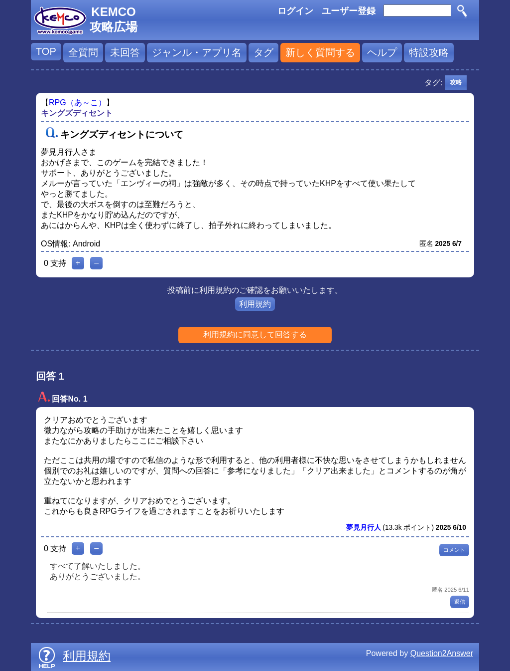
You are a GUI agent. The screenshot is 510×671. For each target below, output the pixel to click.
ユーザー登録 (349, 11)
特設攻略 (429, 52)
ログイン (295, 11)
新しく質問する (320, 52)
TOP (46, 51)
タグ (263, 52)
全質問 (83, 52)
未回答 (125, 52)
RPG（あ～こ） (77, 102)
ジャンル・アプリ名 (197, 52)
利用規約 (255, 304)
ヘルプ (382, 52)
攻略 (456, 82)
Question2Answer (441, 653)
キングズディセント (77, 113)
